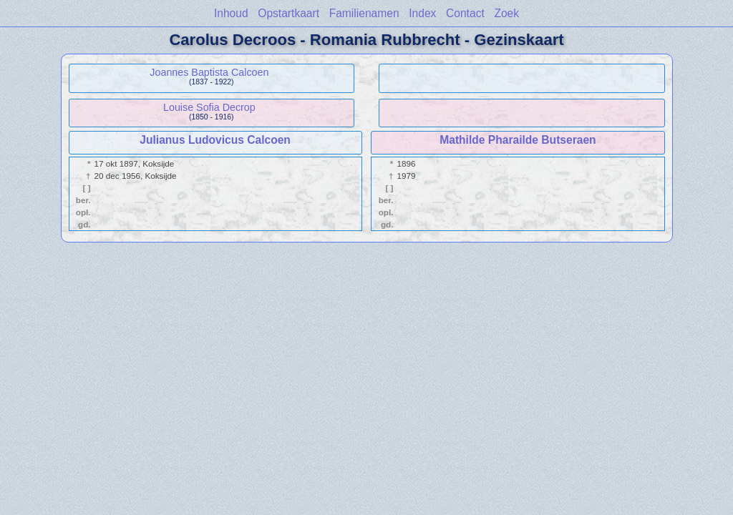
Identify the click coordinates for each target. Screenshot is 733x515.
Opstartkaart (288, 13)
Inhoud (231, 13)
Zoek (506, 13)
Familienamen (364, 13)
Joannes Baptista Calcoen (209, 72)
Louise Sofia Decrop (209, 107)
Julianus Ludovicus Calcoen (215, 140)
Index (422, 13)
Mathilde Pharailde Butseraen (518, 140)
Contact (465, 13)
